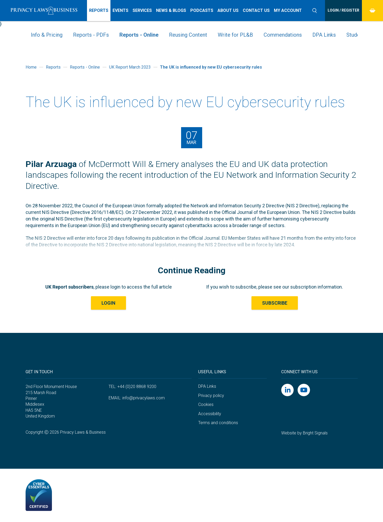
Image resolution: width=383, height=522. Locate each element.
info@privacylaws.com (143, 397)
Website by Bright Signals (304, 432)
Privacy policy (211, 395)
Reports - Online (138, 35)
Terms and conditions (218, 422)
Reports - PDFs (91, 35)
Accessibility (209, 413)
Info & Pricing (46, 35)
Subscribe (274, 303)
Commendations (283, 35)
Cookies (206, 404)
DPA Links (324, 35)
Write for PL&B (235, 35)
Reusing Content (188, 35)
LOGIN (108, 303)
